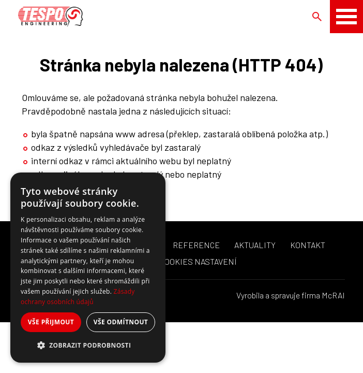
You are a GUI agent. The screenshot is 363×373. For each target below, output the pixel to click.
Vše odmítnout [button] (121, 322)
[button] (88, 345)
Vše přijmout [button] (51, 322)
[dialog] (87, 268)
